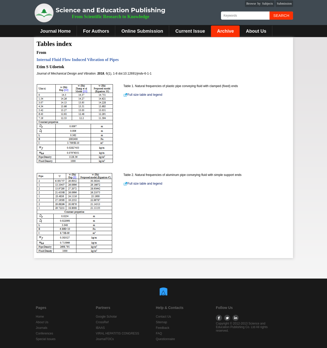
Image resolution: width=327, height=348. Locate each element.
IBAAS (100, 328)
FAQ (159, 333)
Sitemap (161, 322)
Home (40, 316)
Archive (225, 31)
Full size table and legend (142, 95)
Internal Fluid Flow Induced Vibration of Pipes (78, 59)
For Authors (96, 31)
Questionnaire (165, 339)
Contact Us (163, 316)
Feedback (162, 328)
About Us (256, 31)
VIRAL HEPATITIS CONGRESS (117, 333)
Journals (41, 328)
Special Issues (45, 339)
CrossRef (102, 322)
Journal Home (55, 31)
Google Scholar (106, 316)
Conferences (44, 333)
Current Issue (190, 31)
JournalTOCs (105, 339)
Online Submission (142, 31)
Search (281, 15)
